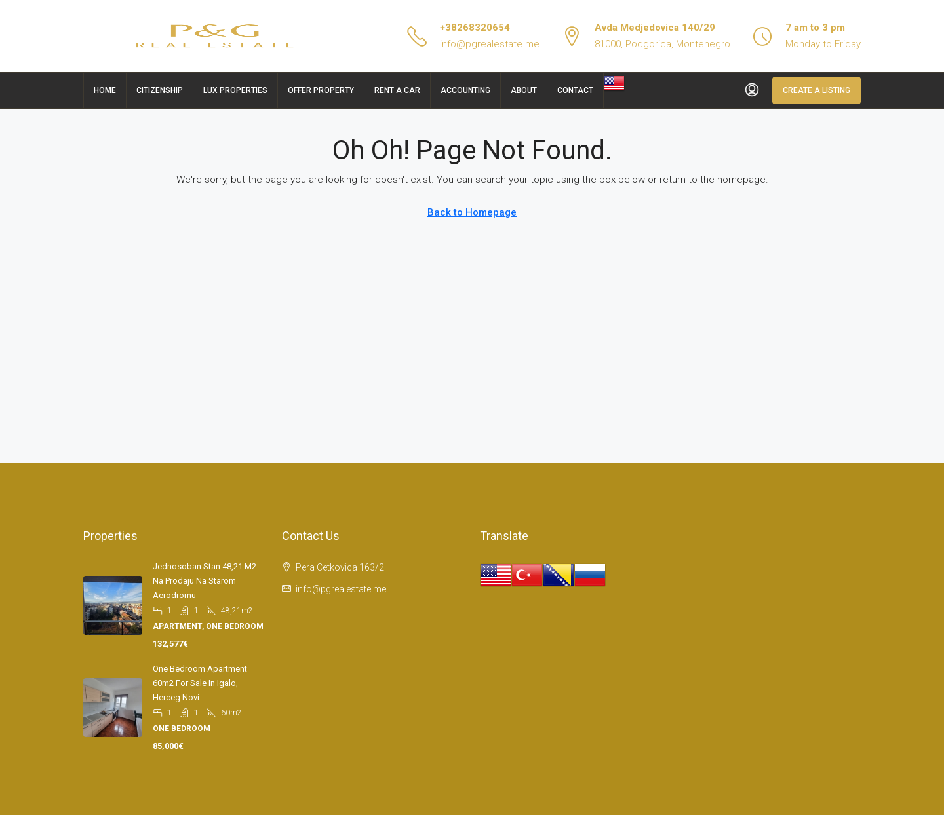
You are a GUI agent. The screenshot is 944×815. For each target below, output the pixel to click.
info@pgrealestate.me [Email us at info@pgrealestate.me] (341, 589)
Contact (575, 90)
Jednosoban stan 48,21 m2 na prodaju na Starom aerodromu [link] (204, 580)
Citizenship (159, 90)
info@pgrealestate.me (490, 44)
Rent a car (397, 90)
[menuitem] (752, 90)
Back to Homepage (472, 212)
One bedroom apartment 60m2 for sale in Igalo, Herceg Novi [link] (200, 683)
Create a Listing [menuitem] (816, 90)
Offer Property (321, 90)
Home (105, 90)
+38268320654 (475, 27)
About (524, 90)
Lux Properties (235, 90)
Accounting (465, 90)
